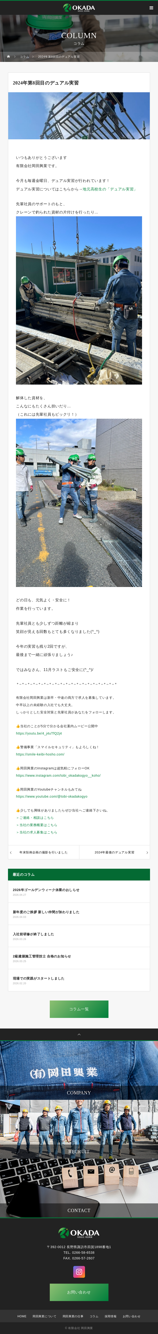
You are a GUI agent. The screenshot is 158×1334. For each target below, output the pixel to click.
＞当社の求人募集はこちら (36, 832)
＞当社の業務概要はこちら (36, 825)
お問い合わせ (79, 1292)
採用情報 (111, 1316)
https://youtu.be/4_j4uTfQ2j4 (39, 733)
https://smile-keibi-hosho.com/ (40, 754)
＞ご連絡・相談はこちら (35, 818)
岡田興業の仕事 (73, 1316)
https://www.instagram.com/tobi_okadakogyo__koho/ (58, 775)
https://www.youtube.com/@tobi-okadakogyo (51, 796)
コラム (94, 1316)
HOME (22, 1316)
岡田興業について (45, 1316)
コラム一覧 (79, 1009)
